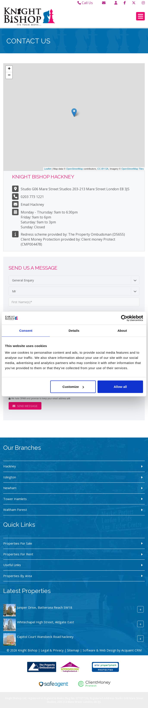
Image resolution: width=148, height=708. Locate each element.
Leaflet (47, 168)
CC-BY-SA (103, 168)
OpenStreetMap (74, 168)
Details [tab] (74, 330)
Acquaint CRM (131, 650)
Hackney (9, 466)
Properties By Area (17, 576)
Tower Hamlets (15, 499)
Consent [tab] (25, 330)
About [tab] (122, 330)
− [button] (9, 75)
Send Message (25, 406)
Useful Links (12, 565)
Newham (9, 488)
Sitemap (73, 650)
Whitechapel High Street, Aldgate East (45, 622)
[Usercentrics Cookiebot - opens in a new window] (124, 318)
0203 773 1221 (32, 196)
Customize (73, 387)
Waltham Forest (15, 509)
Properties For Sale (17, 543)
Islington (9, 477)
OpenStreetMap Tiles (132, 168)
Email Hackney (32, 204)
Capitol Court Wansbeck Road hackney (45, 636)
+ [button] (9, 69)
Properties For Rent (18, 554)
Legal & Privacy (52, 650)
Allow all (120, 387)
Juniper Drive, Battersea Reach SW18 (44, 607)
